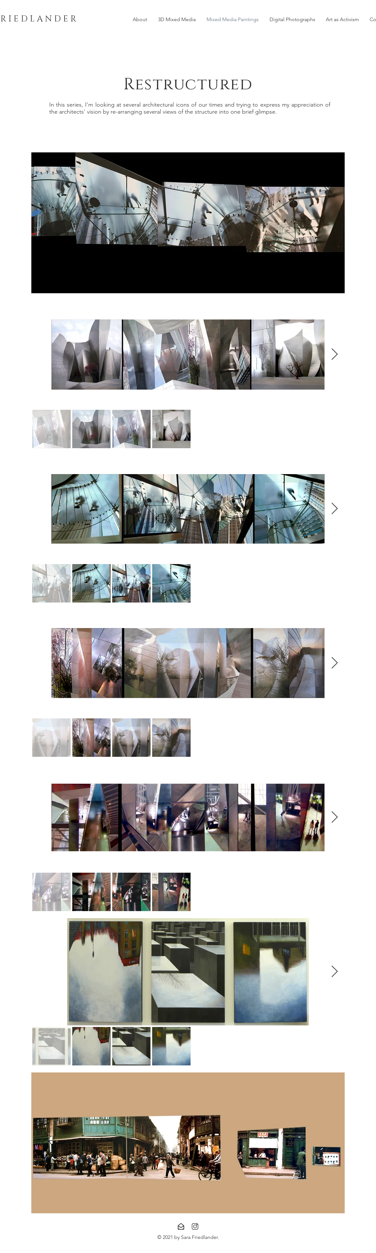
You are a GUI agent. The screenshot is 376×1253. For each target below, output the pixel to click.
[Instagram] (195, 1226)
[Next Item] (334, 354)
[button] (188, 222)
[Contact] (181, 1226)
